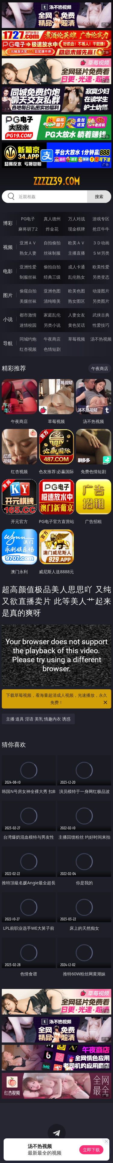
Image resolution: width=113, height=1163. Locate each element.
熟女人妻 (28, 253)
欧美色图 (76, 291)
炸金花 (52, 229)
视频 (8, 247)
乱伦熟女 (76, 277)
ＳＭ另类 (101, 253)
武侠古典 (101, 315)
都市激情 (28, 315)
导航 (8, 343)
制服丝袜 (28, 277)
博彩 (8, 223)
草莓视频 (76, 339)
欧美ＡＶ (76, 243)
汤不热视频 (100, 339)
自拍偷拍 (52, 243)
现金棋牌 (76, 229)
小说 (8, 319)
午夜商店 (52, 339)
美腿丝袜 (28, 301)
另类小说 (52, 325)
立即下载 (91, 1149)
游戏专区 (101, 219)
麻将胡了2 (28, 229)
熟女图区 (76, 301)
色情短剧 (52, 349)
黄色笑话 (76, 325)
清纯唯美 (52, 301)
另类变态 (101, 277)
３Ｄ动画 (101, 243)
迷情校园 (28, 325)
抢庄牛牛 (101, 229)
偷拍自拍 (52, 267)
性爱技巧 (101, 325)
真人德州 (52, 219)
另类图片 (101, 301)
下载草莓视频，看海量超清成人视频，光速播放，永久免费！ (57, 699)
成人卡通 (76, 267)
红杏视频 (28, 349)
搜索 (99, 196)
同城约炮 (28, 339)
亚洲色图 (52, 291)
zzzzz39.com (56, 181)
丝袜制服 (52, 253)
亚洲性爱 (28, 267)
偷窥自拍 (28, 291)
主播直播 (76, 253)
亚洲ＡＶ (28, 243)
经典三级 (52, 277)
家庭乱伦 (52, 315)
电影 (8, 271)
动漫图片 (101, 291)
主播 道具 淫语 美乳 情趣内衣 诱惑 (38, 719)
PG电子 (28, 219)
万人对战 (76, 219)
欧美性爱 (101, 267)
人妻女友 (76, 315)
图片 (8, 295)
